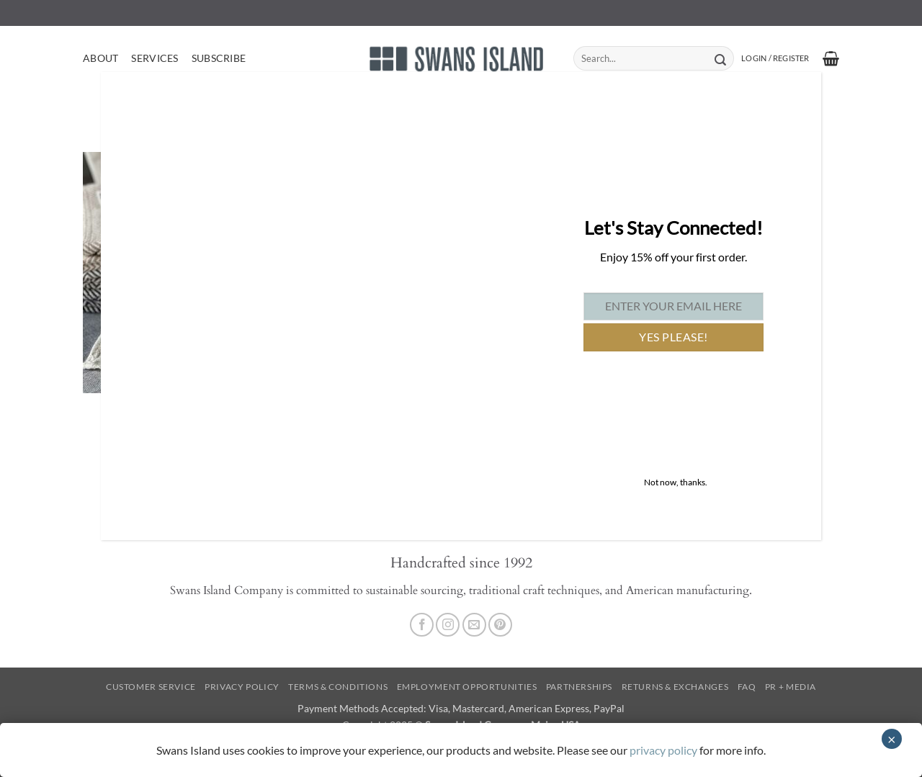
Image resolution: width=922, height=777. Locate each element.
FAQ (747, 686)
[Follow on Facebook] (422, 625)
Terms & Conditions (338, 686)
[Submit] (720, 58)
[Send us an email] (474, 625)
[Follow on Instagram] (448, 625)
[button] (775, 58)
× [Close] (891, 738)
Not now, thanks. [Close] (675, 482)
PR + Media (790, 686)
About (100, 58)
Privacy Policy (242, 686)
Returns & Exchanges (675, 686)
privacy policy (663, 750)
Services (154, 58)
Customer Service (151, 686)
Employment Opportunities (467, 686)
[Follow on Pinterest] (500, 625)
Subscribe (219, 58)
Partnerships (579, 686)
